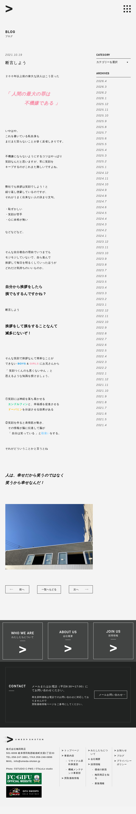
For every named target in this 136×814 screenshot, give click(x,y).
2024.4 (101, 218)
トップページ (71, 758)
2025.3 (101, 155)
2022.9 (101, 327)
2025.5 (101, 144)
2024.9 (101, 189)
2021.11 (102, 384)
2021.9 (101, 396)
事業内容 (69, 763)
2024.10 (102, 184)
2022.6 (101, 344)
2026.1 (101, 98)
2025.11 (102, 109)
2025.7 (101, 132)
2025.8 (101, 126)
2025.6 (101, 138)
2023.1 (101, 304)
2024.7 (101, 201)
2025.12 (102, 103)
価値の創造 (101, 777)
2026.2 (101, 92)
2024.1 (101, 235)
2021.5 (101, 419)
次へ (76, 589)
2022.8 (101, 333)
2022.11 (102, 316)
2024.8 (101, 195)
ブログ (120, 763)
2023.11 (102, 247)
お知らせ (122, 758)
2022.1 (101, 373)
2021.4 (101, 425)
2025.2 (101, 161)
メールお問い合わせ (114, 702)
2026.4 (101, 81)
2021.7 (101, 407)
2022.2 (101, 367)
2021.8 (101, 402)
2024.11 (102, 178)
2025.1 (101, 166)
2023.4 (101, 287)
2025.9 (101, 121)
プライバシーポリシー (124, 770)
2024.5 (101, 212)
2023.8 (101, 264)
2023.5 (101, 281)
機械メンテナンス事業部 (75, 779)
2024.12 (102, 172)
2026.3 (101, 86)
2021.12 (102, 379)
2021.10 (102, 390)
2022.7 (101, 338)
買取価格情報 (71, 786)
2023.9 (101, 258)
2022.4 (101, 356)
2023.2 (101, 298)
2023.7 (101, 270)
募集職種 (100, 791)
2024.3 (101, 224)
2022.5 (101, 350)
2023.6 (101, 276)
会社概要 (96, 766)
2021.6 (101, 413)
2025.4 (101, 149)
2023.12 (102, 241)
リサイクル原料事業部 (75, 770)
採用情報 (96, 772)
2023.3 (101, 293)
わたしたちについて (99, 760)
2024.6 (101, 207)
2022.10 (102, 321)
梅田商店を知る (102, 784)
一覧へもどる (49, 589)
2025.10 (102, 115)
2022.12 (102, 310)
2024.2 (101, 230)
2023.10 (102, 253)
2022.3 (101, 361)
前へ (22, 589)
